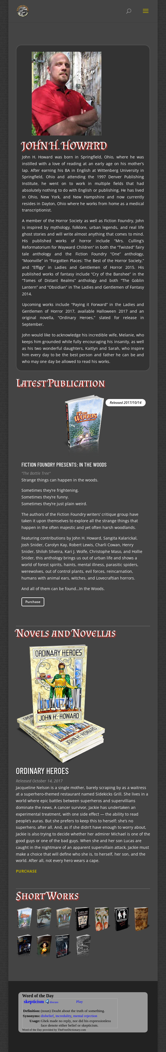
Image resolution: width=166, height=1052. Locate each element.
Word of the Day (32, 1029)
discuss (54, 1002)
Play (79, 1001)
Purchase (32, 601)
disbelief (47, 1016)
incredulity (63, 1016)
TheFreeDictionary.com (72, 1029)
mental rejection (85, 1016)
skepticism (34, 1001)
